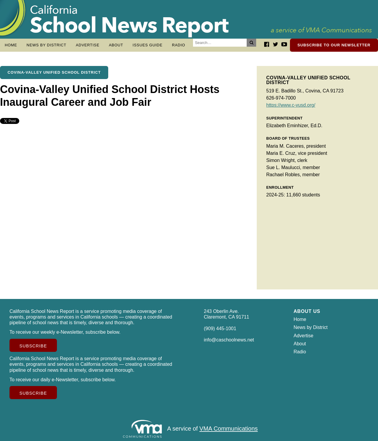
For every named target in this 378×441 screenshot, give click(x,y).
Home (11, 45)
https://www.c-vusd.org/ (290, 105)
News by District (46, 45)
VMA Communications (229, 429)
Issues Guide (147, 45)
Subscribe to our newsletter (333, 45)
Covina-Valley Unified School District (54, 72)
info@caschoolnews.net (229, 339)
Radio (178, 45)
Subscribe (33, 346)
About (116, 45)
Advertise (88, 45)
